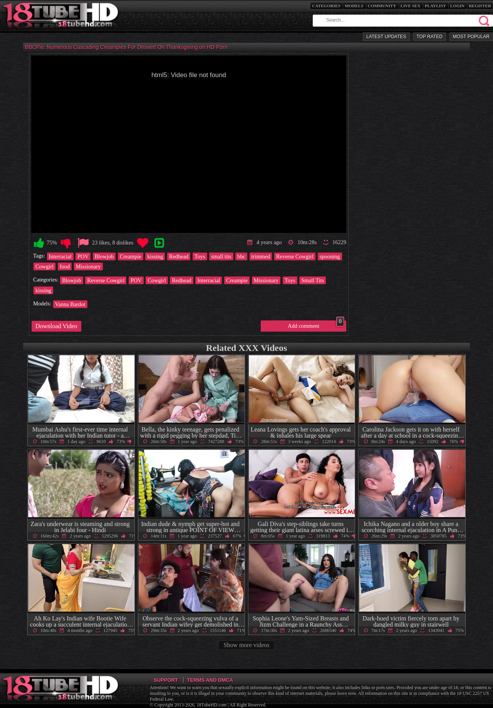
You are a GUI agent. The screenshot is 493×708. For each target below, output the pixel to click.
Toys (200, 256)
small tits (221, 256)
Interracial (60, 256)
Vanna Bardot (70, 304)
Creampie (130, 256)
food (65, 266)
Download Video (56, 326)
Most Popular (471, 36)
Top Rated (430, 36)
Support (166, 680)
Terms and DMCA (210, 680)
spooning (330, 256)
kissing (155, 256)
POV (83, 256)
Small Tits (312, 280)
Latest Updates (386, 36)
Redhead (178, 256)
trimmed (261, 256)
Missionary (88, 266)
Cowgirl (44, 266)
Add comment (316, 324)
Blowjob (104, 256)
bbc (241, 256)
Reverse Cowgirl (295, 256)
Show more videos (246, 645)
